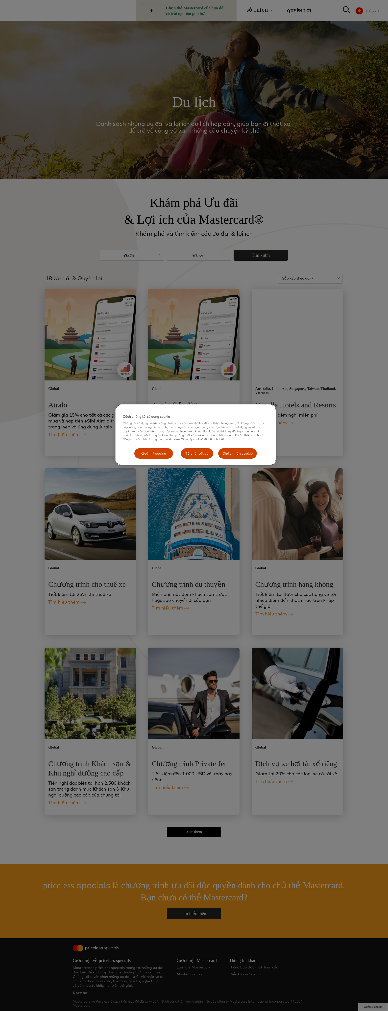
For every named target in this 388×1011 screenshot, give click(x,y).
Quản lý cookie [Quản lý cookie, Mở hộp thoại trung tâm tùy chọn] (153, 453)
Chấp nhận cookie (237, 453)
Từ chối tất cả (197, 453)
